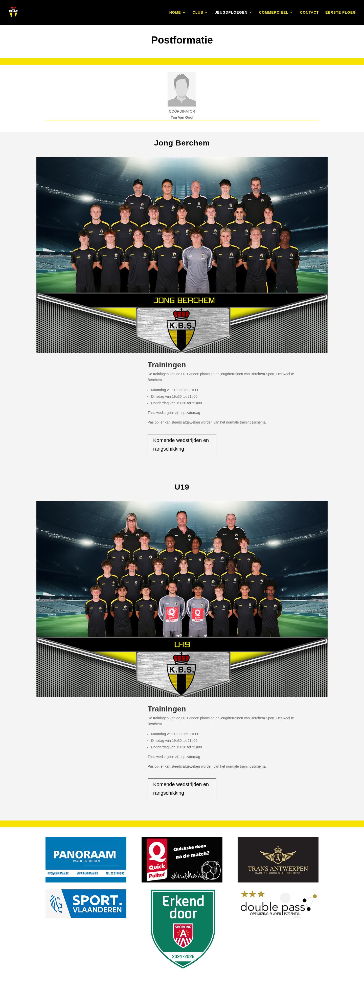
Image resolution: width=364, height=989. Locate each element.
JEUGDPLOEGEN (231, 12)
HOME (175, 12)
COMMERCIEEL (273, 12)
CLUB (198, 12)
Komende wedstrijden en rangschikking (181, 444)
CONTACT (309, 12)
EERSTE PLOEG (340, 12)
